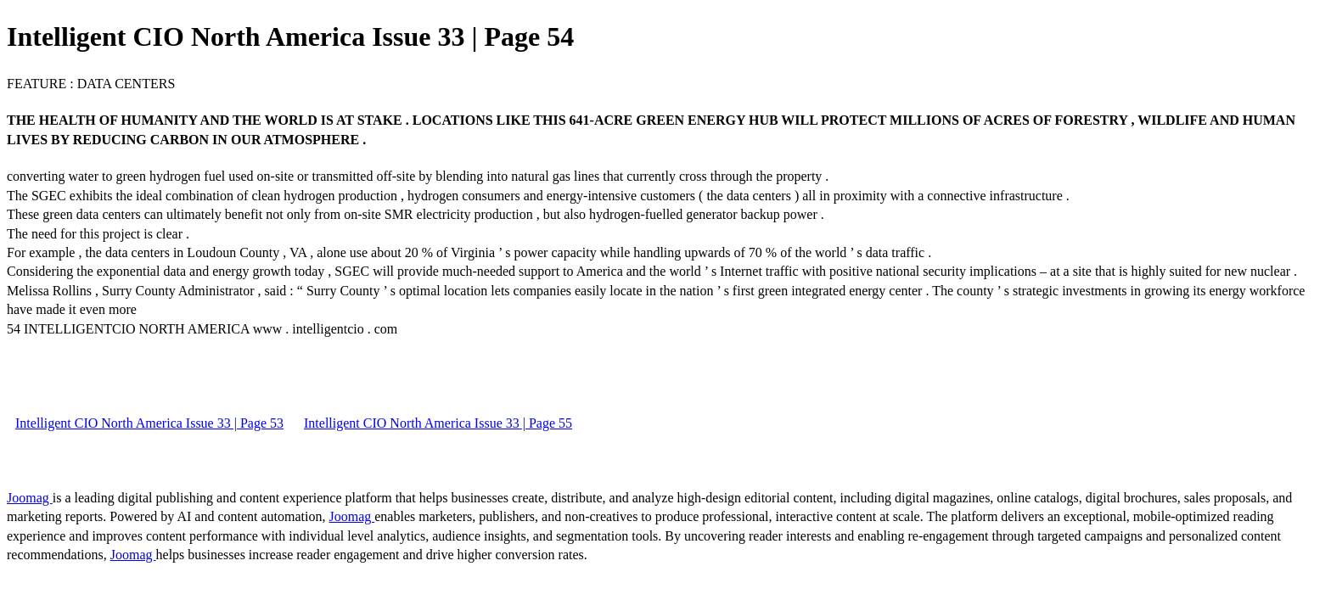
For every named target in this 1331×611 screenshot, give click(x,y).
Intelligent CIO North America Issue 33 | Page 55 (438, 423)
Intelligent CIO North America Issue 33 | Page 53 (149, 423)
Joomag (30, 497)
